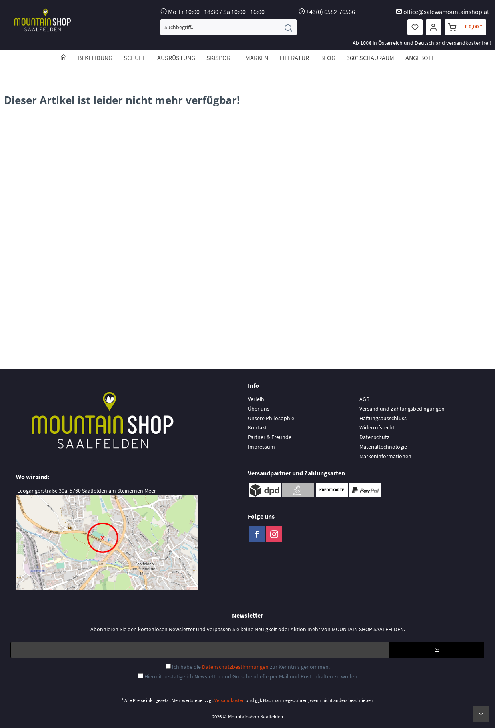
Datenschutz (374, 437)
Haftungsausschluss (383, 418)
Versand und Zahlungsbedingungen (402, 408)
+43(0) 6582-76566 (330, 12)
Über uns (258, 408)
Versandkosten (229, 700)
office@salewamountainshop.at (446, 12)
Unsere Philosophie (271, 418)
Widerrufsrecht (377, 427)
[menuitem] (228, 27)
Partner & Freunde (269, 437)
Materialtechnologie (383, 446)
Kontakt (257, 427)
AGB (364, 399)
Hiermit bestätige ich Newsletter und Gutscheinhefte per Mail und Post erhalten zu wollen (250, 676)
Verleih (256, 399)
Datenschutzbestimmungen (235, 666)
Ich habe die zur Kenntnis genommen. (251, 666)
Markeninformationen (385, 456)
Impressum (261, 446)
